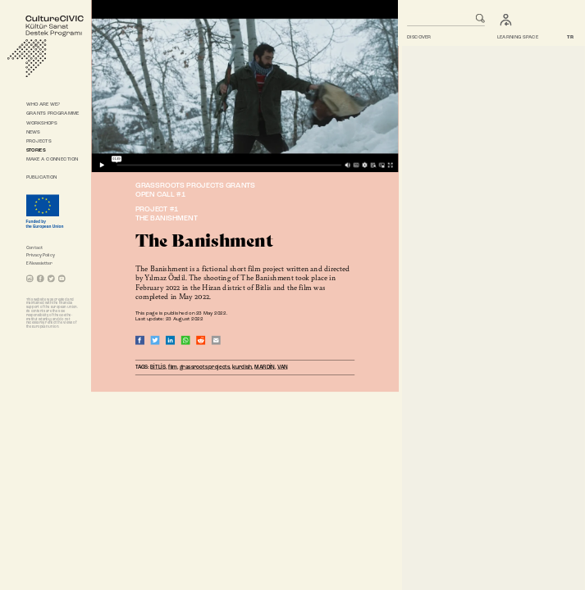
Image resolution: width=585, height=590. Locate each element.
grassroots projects (205, 367)
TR (570, 36)
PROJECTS (39, 140)
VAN (282, 367)
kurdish (243, 367)
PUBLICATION (41, 177)
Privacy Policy (40, 255)
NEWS (33, 131)
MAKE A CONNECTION (52, 159)
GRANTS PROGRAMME (53, 113)
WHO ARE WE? (43, 104)
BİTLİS (158, 367)
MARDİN (265, 367)
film (172, 367)
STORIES (36, 150)
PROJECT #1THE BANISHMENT (166, 214)
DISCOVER (419, 36)
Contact (34, 248)
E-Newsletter (39, 263)
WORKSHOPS (41, 122)
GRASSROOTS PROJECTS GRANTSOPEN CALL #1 (195, 191)
